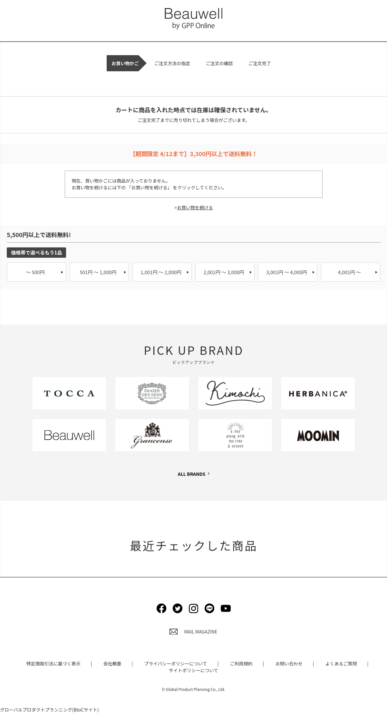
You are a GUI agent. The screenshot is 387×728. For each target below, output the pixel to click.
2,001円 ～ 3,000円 (223, 272)
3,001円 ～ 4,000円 (286, 272)
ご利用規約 (241, 663)
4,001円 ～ (349, 272)
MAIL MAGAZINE (193, 631)
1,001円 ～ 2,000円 (160, 272)
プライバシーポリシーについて (175, 663)
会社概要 (112, 663)
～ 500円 (35, 272)
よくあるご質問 (341, 663)
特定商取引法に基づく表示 (53, 663)
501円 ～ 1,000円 (98, 272)
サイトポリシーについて (193, 670)
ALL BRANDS (191, 474)
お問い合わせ (289, 663)
